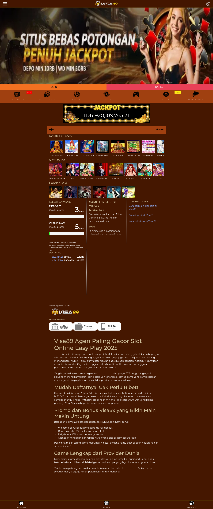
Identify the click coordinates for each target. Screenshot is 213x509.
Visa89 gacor (105, 373)
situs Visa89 (130, 468)
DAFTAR (159, 87)
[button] (16, 46)
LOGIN (53, 87)
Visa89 (57, 354)
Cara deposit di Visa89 (141, 215)
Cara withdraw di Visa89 (142, 221)
